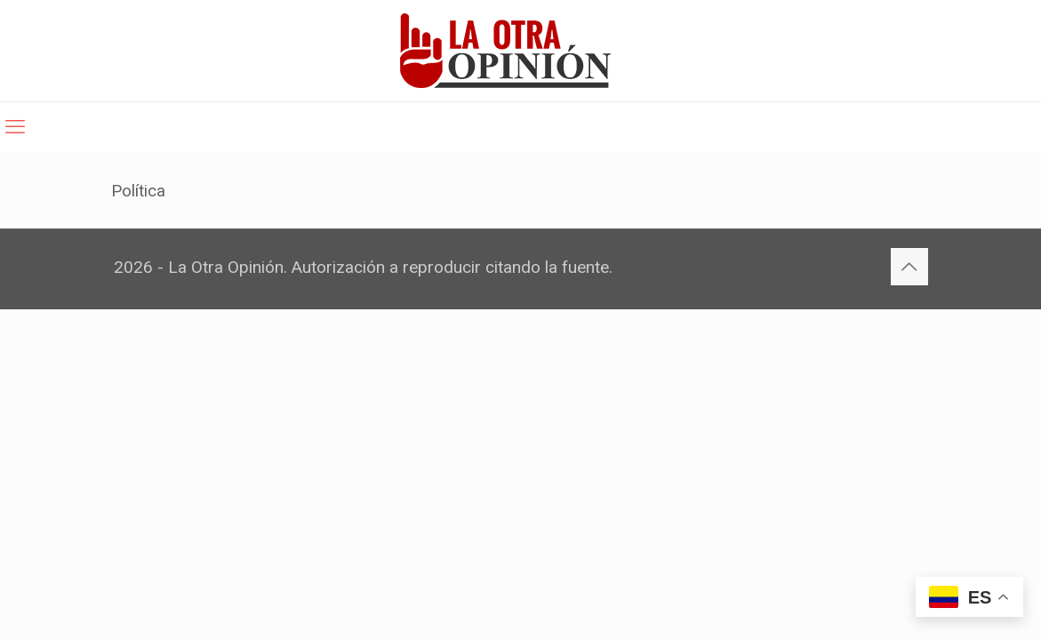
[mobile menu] (15, 127)
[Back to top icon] (909, 266)
